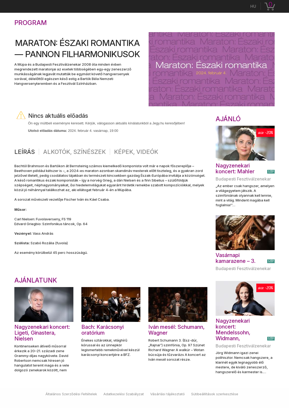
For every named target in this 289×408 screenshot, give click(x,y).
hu (253, 6)
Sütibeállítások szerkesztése (214, 394)
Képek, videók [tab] (136, 152)
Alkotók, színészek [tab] (74, 152)
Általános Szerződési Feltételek (71, 394)
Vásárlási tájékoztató (167, 394)
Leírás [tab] (24, 152)
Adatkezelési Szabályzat (123, 394)
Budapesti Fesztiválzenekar (243, 178)
